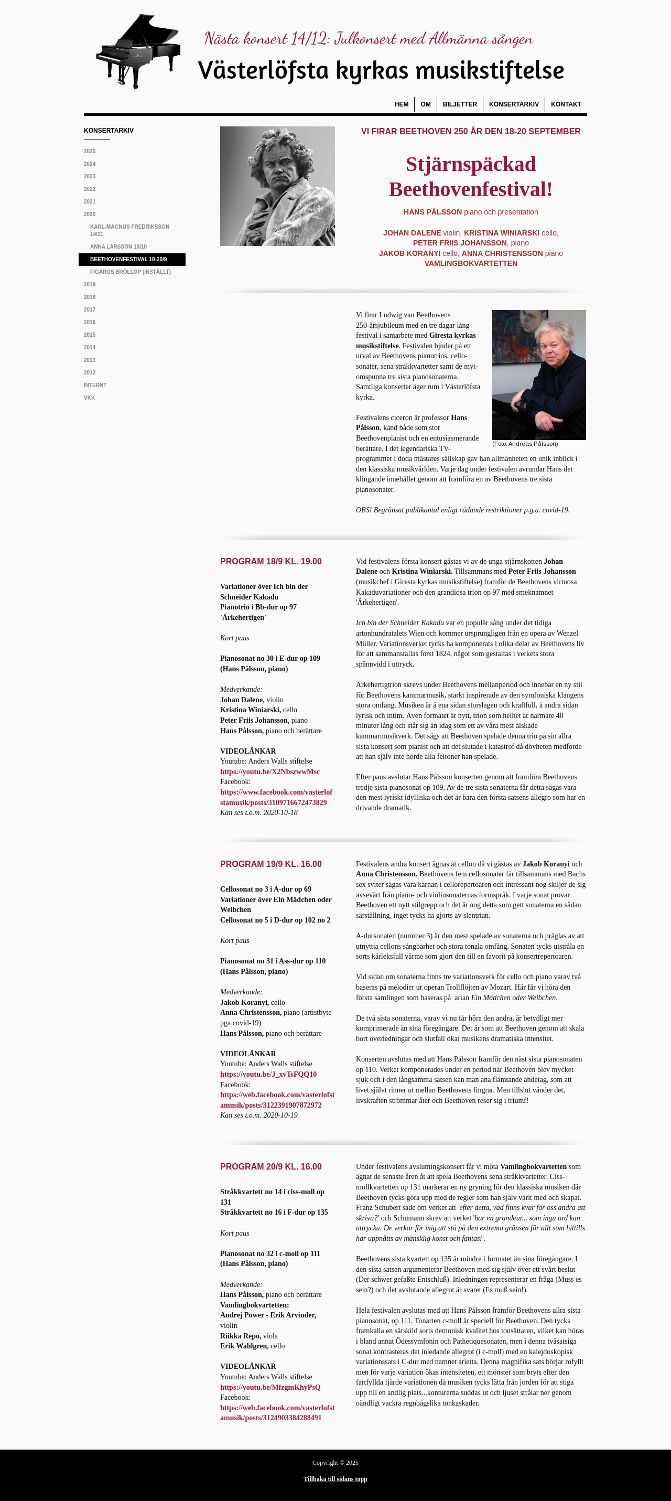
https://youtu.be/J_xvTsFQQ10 (268, 1074)
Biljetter (460, 104)
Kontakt (566, 104)
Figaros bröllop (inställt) (130, 272)
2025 (89, 151)
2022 (89, 189)
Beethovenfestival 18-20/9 (128, 259)
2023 (89, 176)
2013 (89, 360)
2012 (89, 373)
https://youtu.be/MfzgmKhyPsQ (270, 1387)
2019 (89, 284)
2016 (89, 322)
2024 (89, 164)
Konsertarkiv (514, 104)
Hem (402, 104)
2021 (89, 202)
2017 (89, 310)
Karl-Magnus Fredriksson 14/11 (129, 230)
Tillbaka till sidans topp (335, 1479)
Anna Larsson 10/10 (118, 247)
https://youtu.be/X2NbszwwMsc (270, 772)
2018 (89, 297)
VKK (89, 398)
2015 (89, 335)
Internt (95, 385)
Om (425, 104)
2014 (89, 347)
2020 (89, 214)
